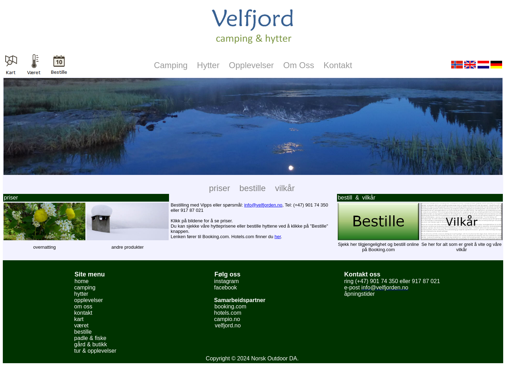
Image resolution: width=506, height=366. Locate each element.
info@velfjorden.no (263, 205)
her (277, 236)
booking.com (230, 306)
